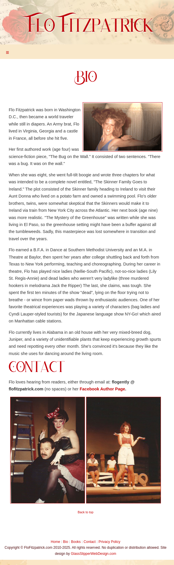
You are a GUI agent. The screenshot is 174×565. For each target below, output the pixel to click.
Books (76, 542)
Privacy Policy (109, 542)
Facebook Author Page (102, 389)
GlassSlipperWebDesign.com (93, 554)
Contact (89, 542)
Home (55, 542)
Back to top (85, 512)
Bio (65, 542)
